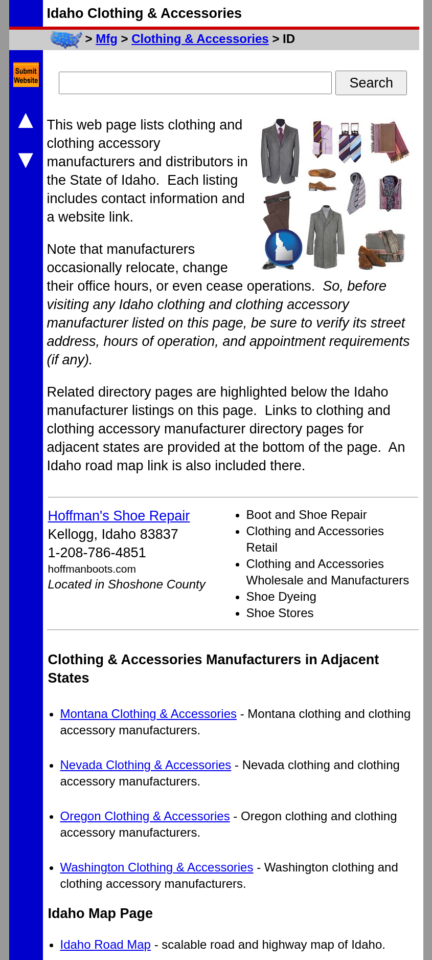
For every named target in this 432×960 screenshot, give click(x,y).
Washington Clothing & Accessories (157, 867)
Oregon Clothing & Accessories (145, 816)
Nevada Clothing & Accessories (146, 765)
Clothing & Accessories (200, 39)
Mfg (107, 39)
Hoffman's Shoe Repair (119, 515)
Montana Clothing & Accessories (148, 714)
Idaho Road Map (105, 944)
